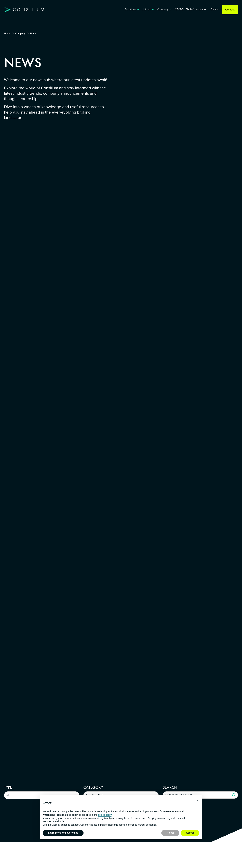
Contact (230, 9)
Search (170, 787)
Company (162, 9)
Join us (146, 9)
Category (93, 787)
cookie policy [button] (104, 814)
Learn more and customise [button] (63, 832)
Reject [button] (170, 832)
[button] (197, 800)
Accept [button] (190, 832)
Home (7, 33)
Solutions (130, 9)
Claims (215, 9)
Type (8, 787)
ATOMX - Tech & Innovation (191, 9)
